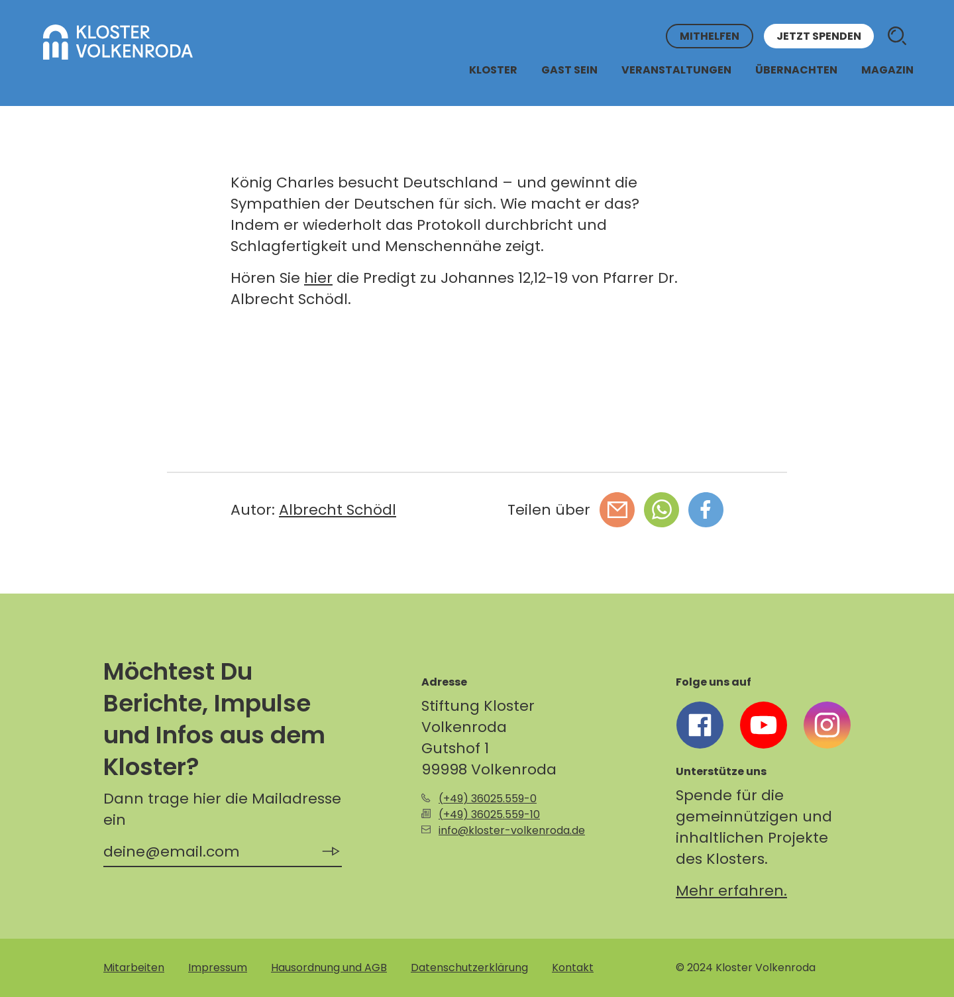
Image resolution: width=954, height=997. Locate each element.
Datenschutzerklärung (469, 967)
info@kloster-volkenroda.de (512, 830)
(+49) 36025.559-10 (489, 814)
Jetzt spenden (818, 36)
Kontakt (573, 967)
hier (318, 278)
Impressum (217, 967)
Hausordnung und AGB (329, 967)
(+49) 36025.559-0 (488, 798)
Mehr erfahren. (731, 890)
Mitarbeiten (133, 967)
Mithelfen (709, 36)
